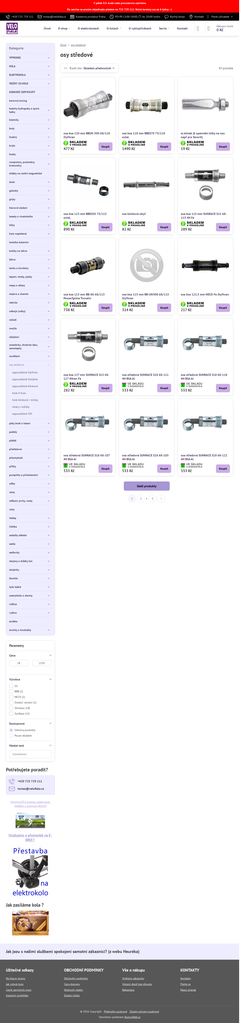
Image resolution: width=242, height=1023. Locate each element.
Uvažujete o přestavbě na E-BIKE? (30, 837)
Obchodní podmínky (76, 978)
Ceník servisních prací (18, 990)
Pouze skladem (20, 736)
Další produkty (146, 486)
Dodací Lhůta (72, 995)
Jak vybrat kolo (15, 984)
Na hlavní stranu (15, 978)
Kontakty (185, 978)
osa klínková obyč (134, 214)
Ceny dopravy (72, 984)
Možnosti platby (73, 990)
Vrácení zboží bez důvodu (137, 984)
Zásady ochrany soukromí (144, 1011)
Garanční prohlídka (17, 995)
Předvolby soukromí (115, 1011)
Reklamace (128, 990)
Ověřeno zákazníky (133, 978)
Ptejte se (185, 984)
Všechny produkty (22, 730)
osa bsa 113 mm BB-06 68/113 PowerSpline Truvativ (84, 296)
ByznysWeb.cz (132, 1017)
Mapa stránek (188, 990)
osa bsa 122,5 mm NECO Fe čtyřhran (205, 294)
